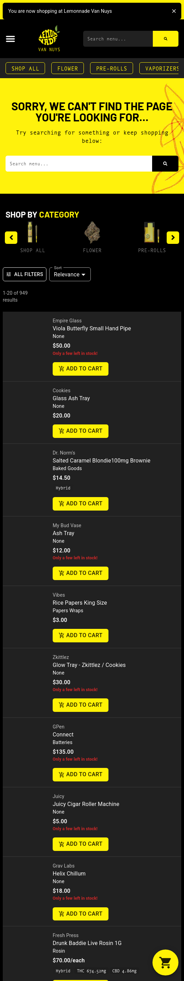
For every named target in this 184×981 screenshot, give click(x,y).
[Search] (165, 39)
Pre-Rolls (111, 68)
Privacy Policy (25, 679)
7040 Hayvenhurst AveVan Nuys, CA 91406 (40, 642)
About (14, 562)
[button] (10, 39)
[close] (173, 11)
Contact (18, 584)
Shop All (25, 68)
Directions (23, 595)
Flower (67, 68)
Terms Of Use (66, 679)
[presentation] (50, 321)
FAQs (12, 573)
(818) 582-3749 (30, 619)
